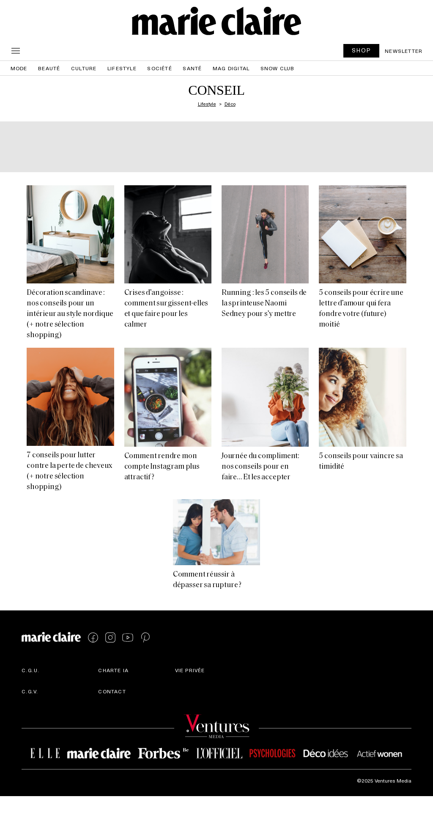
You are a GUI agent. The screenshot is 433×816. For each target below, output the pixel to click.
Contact (112, 691)
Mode (19, 68)
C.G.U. (30, 670)
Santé (192, 68)
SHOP (361, 50)
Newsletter (403, 51)
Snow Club (277, 68)
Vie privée (190, 670)
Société (159, 68)
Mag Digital (231, 68)
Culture (83, 68)
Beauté (49, 68)
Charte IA (113, 670)
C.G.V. (30, 691)
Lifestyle (122, 68)
